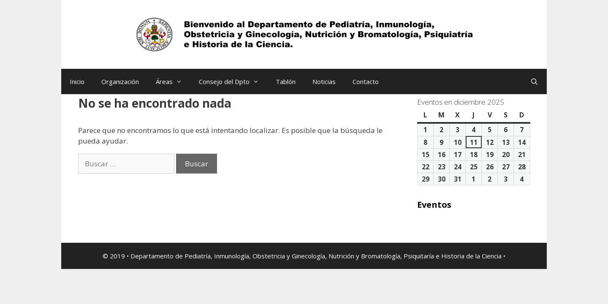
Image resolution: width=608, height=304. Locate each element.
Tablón (286, 81)
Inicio (77, 81)
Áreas (173, 81)
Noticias (324, 81)
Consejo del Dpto (233, 81)
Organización (120, 81)
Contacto (366, 81)
